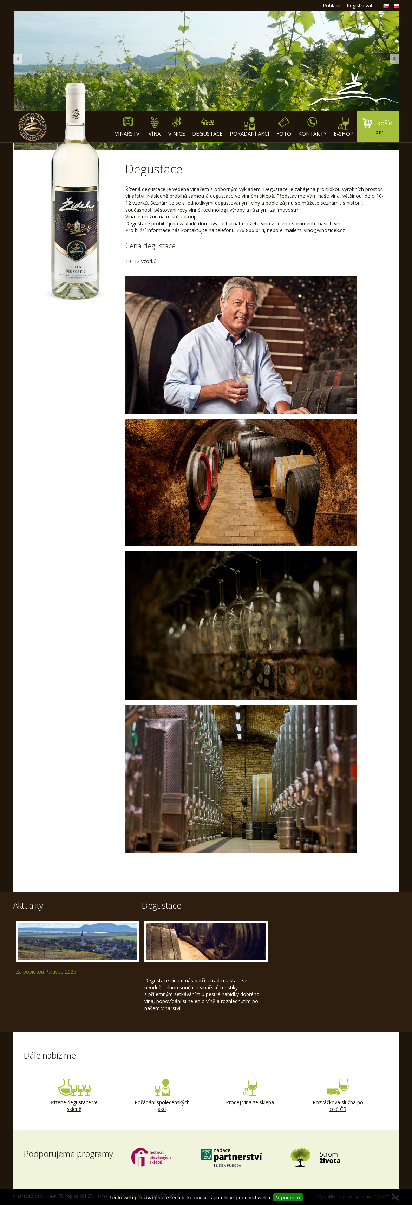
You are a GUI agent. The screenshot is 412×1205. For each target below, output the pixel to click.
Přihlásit (332, 5)
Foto (283, 127)
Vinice (176, 127)
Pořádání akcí (249, 127)
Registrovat (360, 5)
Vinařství (128, 127)
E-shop (344, 127)
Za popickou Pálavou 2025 (46, 971)
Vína (154, 127)
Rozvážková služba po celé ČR (338, 1096)
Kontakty (312, 127)
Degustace (207, 127)
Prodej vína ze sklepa (250, 1092)
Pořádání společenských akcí (162, 1096)
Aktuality (28, 905)
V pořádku (288, 1197)
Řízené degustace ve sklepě (74, 1096)
